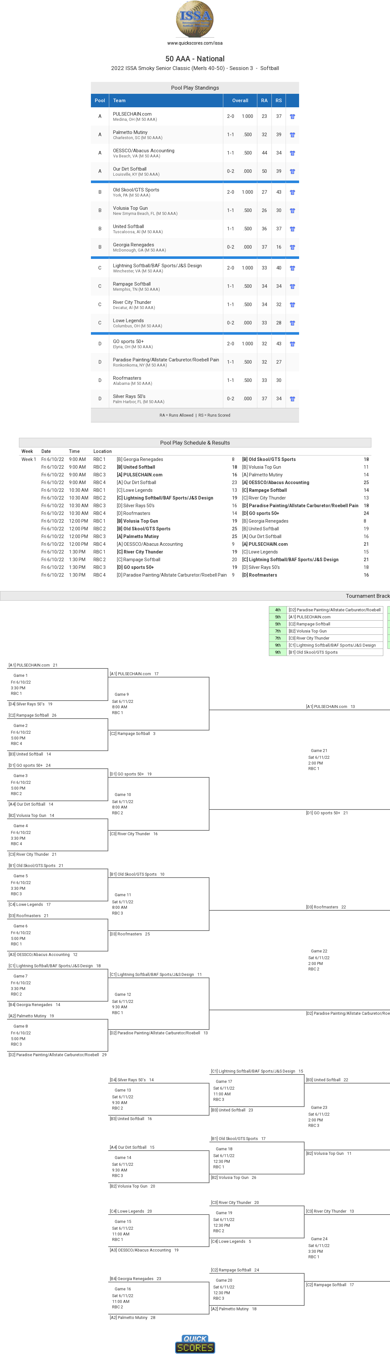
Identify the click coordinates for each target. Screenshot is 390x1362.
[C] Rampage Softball (264, 490)
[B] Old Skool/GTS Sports (269, 459)
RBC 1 (99, 459)
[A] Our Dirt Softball (136, 482)
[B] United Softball (136, 467)
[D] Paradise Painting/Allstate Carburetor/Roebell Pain (300, 505)
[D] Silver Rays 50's (136, 505)
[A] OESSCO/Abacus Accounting (275, 482)
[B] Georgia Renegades (140, 459)
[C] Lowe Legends (135, 490)
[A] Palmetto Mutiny (262, 474)
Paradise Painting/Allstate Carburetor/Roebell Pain (166, 362)
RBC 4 (99, 482)
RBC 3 (99, 474)
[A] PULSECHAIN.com (140, 474)
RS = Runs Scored (214, 415)
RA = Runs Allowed (176, 415)
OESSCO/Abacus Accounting (166, 153)
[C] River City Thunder (264, 497)
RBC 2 (99, 467)
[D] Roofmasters (133, 513)
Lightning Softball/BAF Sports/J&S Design (166, 268)
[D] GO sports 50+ (260, 513)
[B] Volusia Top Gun (261, 467)
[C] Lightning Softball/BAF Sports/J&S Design (165, 497)
